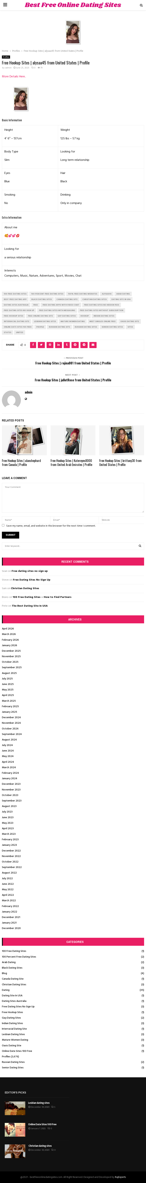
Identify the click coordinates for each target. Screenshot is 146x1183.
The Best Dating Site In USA (30, 606)
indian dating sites (104, 315)
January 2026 (9, 645)
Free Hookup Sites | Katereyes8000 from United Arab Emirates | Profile (71, 462)
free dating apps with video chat (61, 304)
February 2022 (10, 906)
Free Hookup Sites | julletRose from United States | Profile (73, 380)
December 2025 (11, 651)
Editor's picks (15, 1092)
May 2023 (7, 823)
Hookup (84, 315)
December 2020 (11, 928)
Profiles (6, 57)
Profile (40, 326)
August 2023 (9, 806)
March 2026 (9, 634)
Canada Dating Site (13, 979)
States (7, 332)
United (19, 332)
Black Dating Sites (12, 968)
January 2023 (9, 845)
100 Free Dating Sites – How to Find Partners (42, 597)
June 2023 (7, 817)
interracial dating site (16, 321)
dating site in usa (121, 299)
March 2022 (9, 900)
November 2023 (11, 790)
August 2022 (9, 873)
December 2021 (11, 917)
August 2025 (9, 673)
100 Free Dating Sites (14, 951)
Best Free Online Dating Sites (73, 5)
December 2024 (11, 717)
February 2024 (10, 773)
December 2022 (11, 851)
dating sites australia (16, 304)
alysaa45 (107, 293)
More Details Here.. (14, 76)
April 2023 (8, 828)
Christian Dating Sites (25, 588)
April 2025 (8, 695)
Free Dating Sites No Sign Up (31, 580)
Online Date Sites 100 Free (17, 1051)
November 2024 (11, 723)
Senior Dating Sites (13, 1068)
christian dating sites (94, 299)
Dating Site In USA (12, 995)
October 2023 (10, 795)
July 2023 (7, 812)
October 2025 (10, 662)
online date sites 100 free (18, 326)
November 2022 (11, 856)
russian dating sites (86, 326)
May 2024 (8, 756)
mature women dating (73, 321)
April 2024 (8, 762)
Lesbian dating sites (39, 1102)
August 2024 (9, 740)
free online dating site (40, 315)
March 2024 (9, 767)
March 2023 (9, 834)
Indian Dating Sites (12, 1023)
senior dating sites (112, 326)
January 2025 (9, 712)
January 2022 (9, 912)
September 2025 (12, 667)
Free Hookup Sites (12, 1012)
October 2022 (10, 862)
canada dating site (67, 299)
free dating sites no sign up (19, 310)
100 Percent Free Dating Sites (19, 957)
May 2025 (7, 690)
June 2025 (8, 684)
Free (35, 304)
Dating (6, 990)
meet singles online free (103, 321)
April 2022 (8, 895)
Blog (4, 973)
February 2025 (10, 706)
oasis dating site (129, 321)
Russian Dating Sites (13, 1062)
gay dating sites (67, 315)
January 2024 (9, 778)
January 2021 (9, 923)
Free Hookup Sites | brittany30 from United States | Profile (120, 462)
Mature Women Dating (15, 1040)
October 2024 (10, 729)
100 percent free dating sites (47, 293)
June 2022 (8, 884)
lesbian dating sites (45, 321)
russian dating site (59, 326)
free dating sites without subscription (101, 310)
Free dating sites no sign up (30, 571)
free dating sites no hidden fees (101, 304)
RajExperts (120, 1177)
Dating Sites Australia (14, 1001)
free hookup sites (13, 315)
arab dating (123, 293)
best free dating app (15, 299)
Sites (130, 326)
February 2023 (10, 839)
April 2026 (8, 629)
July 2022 (7, 878)
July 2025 (7, 679)
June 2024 (8, 751)
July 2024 (7, 745)
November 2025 (11, 656)
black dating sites (41, 299)
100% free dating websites (82, 293)
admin (8, 68)
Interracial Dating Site (14, 1029)
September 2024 (12, 734)
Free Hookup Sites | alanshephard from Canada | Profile (21, 462)
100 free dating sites (15, 293)
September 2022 (12, 867)
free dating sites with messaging (57, 310)
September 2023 (11, 801)
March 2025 (9, 701)
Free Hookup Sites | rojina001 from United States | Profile (73, 363)
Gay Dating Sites (11, 1018)
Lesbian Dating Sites (13, 1034)
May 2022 (7, 889)
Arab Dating (9, 962)
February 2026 (10, 640)
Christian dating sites (40, 1145)
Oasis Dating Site (11, 1045)
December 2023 (11, 784)
